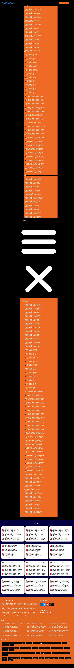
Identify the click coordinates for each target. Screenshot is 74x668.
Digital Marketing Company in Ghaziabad (33, 18)
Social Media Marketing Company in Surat (34, 131)
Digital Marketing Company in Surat (32, 47)
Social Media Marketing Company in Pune (34, 130)
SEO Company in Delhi (30, 57)
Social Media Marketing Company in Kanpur (34, 100)
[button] (39, 260)
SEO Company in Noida (31, 58)
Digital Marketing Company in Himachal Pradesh (34, 180)
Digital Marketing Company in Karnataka (33, 194)
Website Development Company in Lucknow (35, 142)
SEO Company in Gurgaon (31, 62)
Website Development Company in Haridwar (35, 156)
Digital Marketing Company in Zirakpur (32, 50)
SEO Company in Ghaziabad (32, 61)
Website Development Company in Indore (34, 138)
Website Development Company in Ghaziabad (35, 165)
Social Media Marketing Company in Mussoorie (35, 121)
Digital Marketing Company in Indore (32, 25)
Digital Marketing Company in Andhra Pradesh (34, 178)
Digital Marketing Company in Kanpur (32, 28)
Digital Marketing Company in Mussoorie (33, 35)
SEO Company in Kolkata (31, 383)
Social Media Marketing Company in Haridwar (35, 116)
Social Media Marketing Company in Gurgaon (35, 111)
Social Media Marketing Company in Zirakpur (35, 107)
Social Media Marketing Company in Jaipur (34, 127)
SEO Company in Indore (30, 78)
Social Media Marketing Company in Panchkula (35, 106)
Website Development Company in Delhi (33, 161)
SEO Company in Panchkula (31, 67)
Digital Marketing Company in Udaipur (32, 48)
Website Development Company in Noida (34, 164)
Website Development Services (30, 134)
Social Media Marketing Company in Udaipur (35, 133)
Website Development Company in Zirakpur (34, 153)
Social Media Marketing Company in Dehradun (34, 115)
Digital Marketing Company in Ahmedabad (33, 9)
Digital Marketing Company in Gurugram (33, 20)
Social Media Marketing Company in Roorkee (35, 118)
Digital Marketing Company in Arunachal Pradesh (34, 179)
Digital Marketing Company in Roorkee (32, 46)
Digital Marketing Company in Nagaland (33, 204)
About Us (24, 4)
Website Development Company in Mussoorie (35, 157)
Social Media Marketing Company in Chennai (35, 125)
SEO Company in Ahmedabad (31, 349)
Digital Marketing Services (29, 6)
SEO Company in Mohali (31, 66)
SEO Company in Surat (31, 84)
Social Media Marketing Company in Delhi (33, 108)
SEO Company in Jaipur (31, 80)
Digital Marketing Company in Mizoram (31, 202)
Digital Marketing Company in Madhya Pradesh (34, 197)
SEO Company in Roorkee (31, 77)
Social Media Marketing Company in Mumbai (33, 122)
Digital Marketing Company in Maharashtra (33, 198)
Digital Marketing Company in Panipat (32, 42)
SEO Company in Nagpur (31, 89)
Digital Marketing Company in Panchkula (33, 40)
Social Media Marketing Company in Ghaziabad (35, 112)
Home (24, 2)
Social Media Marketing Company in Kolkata (35, 129)
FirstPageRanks (8, 3)
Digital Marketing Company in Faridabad (33, 17)
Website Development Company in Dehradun (34, 155)
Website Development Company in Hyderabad (35, 137)
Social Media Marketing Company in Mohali (34, 104)
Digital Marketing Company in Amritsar (32, 8)
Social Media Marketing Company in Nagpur (35, 99)
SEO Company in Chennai (31, 55)
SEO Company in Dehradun (31, 73)
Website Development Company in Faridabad (35, 163)
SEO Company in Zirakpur (31, 69)
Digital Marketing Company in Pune (32, 43)
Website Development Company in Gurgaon (34, 167)
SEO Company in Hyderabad (32, 70)
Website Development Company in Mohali (34, 151)
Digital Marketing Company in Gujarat (32, 189)
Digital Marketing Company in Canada (32, 183)
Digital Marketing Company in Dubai (32, 186)
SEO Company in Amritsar (30, 63)
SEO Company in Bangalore (31, 54)
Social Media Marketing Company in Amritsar (35, 103)
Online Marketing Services (29, 36)
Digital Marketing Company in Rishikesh (33, 44)
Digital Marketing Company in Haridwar (32, 23)
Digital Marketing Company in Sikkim (32, 209)
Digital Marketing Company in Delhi (32, 16)
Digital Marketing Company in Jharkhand (32, 193)
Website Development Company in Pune (34, 170)
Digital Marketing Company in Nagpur (32, 334)
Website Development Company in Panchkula (35, 152)
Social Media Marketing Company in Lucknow (35, 97)
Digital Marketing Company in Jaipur (32, 27)
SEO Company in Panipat (31, 82)
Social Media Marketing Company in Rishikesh (35, 119)
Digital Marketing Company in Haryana (32, 190)
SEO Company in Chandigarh (32, 65)
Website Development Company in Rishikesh (35, 159)
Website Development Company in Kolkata (34, 141)
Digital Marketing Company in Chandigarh (33, 12)
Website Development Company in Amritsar (34, 149)
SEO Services (26, 51)
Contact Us (25, 220)
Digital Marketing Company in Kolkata (32, 29)
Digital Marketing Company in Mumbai (32, 33)
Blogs (24, 219)
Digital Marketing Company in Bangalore (33, 10)
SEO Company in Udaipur (31, 92)
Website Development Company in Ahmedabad (34, 136)
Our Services (25, 5)
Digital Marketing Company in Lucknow (32, 31)
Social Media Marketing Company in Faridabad (35, 110)
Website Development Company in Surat (34, 172)
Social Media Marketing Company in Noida (34, 114)
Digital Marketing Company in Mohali (32, 32)
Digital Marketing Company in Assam (32, 182)
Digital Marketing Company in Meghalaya (33, 201)
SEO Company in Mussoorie (31, 74)
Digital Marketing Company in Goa (31, 187)
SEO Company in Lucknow (31, 91)
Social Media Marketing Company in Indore (34, 96)
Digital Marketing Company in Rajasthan (33, 208)
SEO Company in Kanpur (31, 88)
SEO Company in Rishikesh (31, 76)
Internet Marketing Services (29, 21)
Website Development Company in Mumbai (33, 168)
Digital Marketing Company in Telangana (33, 212)
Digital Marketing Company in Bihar (32, 191)
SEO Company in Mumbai (30, 85)
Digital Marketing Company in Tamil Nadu (33, 210)
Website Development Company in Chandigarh (34, 148)
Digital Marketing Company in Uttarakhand (33, 216)
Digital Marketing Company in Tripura (32, 213)
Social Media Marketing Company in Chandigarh (34, 398)
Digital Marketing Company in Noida (32, 39)
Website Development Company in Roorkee (34, 160)
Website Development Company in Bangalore (34, 144)
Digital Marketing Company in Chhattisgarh (33, 184)
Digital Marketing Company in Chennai (32, 13)
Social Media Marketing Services (30, 93)
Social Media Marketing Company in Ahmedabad (34, 95)
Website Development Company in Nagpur (34, 171)
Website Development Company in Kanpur (34, 140)
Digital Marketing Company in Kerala (32, 195)
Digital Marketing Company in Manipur (32, 199)
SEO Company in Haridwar (30, 72)
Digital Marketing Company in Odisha (32, 205)
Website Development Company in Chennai (34, 145)
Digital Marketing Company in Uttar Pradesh (33, 214)
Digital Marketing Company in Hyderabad (33, 24)
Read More (29, 615)
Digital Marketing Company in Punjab (32, 206)
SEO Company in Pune (30, 81)
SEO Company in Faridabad (31, 59)
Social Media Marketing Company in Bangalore (35, 123)
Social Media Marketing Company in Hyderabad (35, 126)
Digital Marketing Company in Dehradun (33, 14)
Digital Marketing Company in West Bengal (33, 217)
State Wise (25, 175)
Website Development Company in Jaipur (34, 146)
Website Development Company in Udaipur (34, 174)
